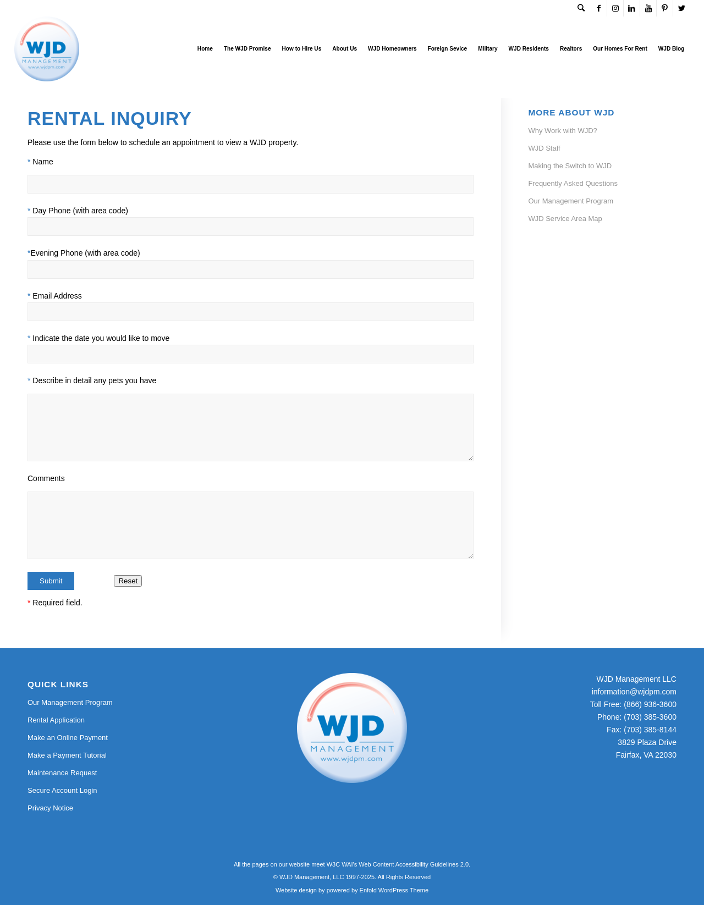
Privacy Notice (50, 808)
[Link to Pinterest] (665, 8)
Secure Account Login (62, 790)
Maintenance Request (62, 773)
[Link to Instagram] (615, 8)
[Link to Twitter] (681, 8)
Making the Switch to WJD (570, 166)
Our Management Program (570, 201)
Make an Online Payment (68, 737)
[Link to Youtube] (648, 8)
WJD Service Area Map (565, 218)
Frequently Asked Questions (573, 183)
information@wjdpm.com (634, 691)
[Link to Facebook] (599, 8)
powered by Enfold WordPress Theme (377, 890)
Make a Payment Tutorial (67, 755)
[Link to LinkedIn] (632, 8)
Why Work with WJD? (562, 130)
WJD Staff (544, 148)
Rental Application (56, 720)
